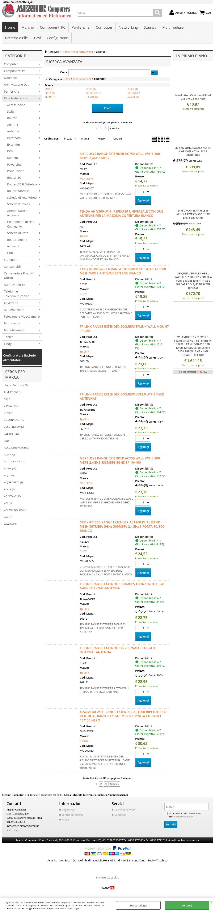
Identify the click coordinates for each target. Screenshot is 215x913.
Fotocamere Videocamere (21, 317)
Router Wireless (18, 191)
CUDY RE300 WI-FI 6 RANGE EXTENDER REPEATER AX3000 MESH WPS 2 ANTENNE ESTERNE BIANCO (123, 271)
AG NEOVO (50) (12, 496)
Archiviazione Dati (16, 85)
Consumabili (13, 267)
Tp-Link (84, 352)
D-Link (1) (132, 89)
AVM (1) (49, 89)
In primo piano (191, 55)
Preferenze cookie (107, 877)
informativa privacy (183, 816)
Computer (104, 27)
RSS (205, 371)
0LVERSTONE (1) (12, 392)
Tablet (8, 337)
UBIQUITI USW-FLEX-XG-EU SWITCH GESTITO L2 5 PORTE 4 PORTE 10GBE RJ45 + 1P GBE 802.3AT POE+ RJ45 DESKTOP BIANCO (193, 281)
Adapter (12, 125)
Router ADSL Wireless (22, 184)
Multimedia (12, 323)
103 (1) (7, 399)
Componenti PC (53, 27)
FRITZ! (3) (50, 93)
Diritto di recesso (72, 815)
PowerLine (14, 164)
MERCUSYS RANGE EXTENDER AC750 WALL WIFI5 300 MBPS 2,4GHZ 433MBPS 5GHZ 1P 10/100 (120, 460)
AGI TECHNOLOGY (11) (16, 510)
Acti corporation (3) (14, 461)
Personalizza (138, 905)
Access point (16, 105)
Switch (11, 112)
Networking (128, 27)
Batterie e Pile (16, 38)
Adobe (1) (9, 489)
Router (12, 118)
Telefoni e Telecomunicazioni (17, 294)
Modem (12, 158)
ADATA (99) (10, 468)
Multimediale (173, 27)
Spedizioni (120, 815)
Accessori (13, 246)
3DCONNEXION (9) (14, 427)
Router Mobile (17, 240)
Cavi (37, 38)
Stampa (150, 27)
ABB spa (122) (11, 433)
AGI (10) (8, 503)
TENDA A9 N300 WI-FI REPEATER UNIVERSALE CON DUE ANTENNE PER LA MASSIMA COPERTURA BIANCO (121, 213)
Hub (10, 253)
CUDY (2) (91, 89)
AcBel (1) (8, 440)
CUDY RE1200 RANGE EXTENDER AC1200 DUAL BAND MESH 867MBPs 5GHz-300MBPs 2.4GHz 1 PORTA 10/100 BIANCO (122, 526)
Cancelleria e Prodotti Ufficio (19, 276)
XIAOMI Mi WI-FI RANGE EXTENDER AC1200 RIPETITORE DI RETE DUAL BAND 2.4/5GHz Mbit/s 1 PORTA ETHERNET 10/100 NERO (124, 716)
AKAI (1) (8, 517)
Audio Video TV (14, 285)
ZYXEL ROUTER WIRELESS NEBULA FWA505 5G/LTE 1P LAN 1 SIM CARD (193, 214)
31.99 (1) (8, 413)
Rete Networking (15, 98)
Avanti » (114, 128)
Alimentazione (14, 310)
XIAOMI (84, 741)
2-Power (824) (11, 406)
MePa (65, 820)
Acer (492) (9, 454)
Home (10, 27)
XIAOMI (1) (133, 96)
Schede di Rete (17, 233)
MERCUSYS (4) (93, 93)
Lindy (8, 344)
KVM (10, 151)
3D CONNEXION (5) (14, 420)
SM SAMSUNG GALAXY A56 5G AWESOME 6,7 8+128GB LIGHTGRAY (193, 151)
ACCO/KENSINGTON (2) (16, 447)
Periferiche (81, 27)
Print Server (15, 171)
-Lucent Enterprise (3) (16, 385)
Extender (13, 145)
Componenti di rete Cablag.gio (20, 224)
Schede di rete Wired (22, 198)
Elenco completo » (188, 371)
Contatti (14, 830)
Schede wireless (18, 204)
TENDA (84, 236)
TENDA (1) (50, 96)
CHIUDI (211, 902)
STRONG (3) (133, 93)
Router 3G (14, 178)
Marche (27, 27)
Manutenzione (14, 330)
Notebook (10, 78)
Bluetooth (14, 138)
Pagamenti (68, 810)
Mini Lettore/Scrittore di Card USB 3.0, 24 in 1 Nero (193, 97)
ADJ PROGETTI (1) (13, 482)
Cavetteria (11, 303)
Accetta (187, 905)
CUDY (83, 294)
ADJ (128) (9, 475)
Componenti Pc (14, 71)
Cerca (63, 72)
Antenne (13, 131)
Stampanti (11, 260)
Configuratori (57, 38)
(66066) (10, 524)
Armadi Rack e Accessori (17, 213)
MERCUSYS (86, 179)
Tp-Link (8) (92, 96)
